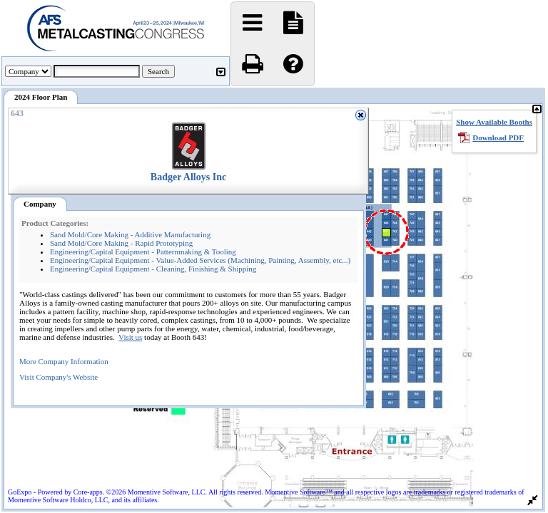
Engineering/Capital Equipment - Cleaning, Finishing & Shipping (153, 268)
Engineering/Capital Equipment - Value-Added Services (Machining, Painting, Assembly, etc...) (200, 260)
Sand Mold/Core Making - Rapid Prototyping (121, 243)
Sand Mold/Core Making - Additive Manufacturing (130, 234)
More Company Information (63, 361)
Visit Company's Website (58, 377)
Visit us (130, 337)
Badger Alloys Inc (188, 177)
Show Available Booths (494, 122)
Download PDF (498, 137)
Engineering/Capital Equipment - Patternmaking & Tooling (143, 251)
